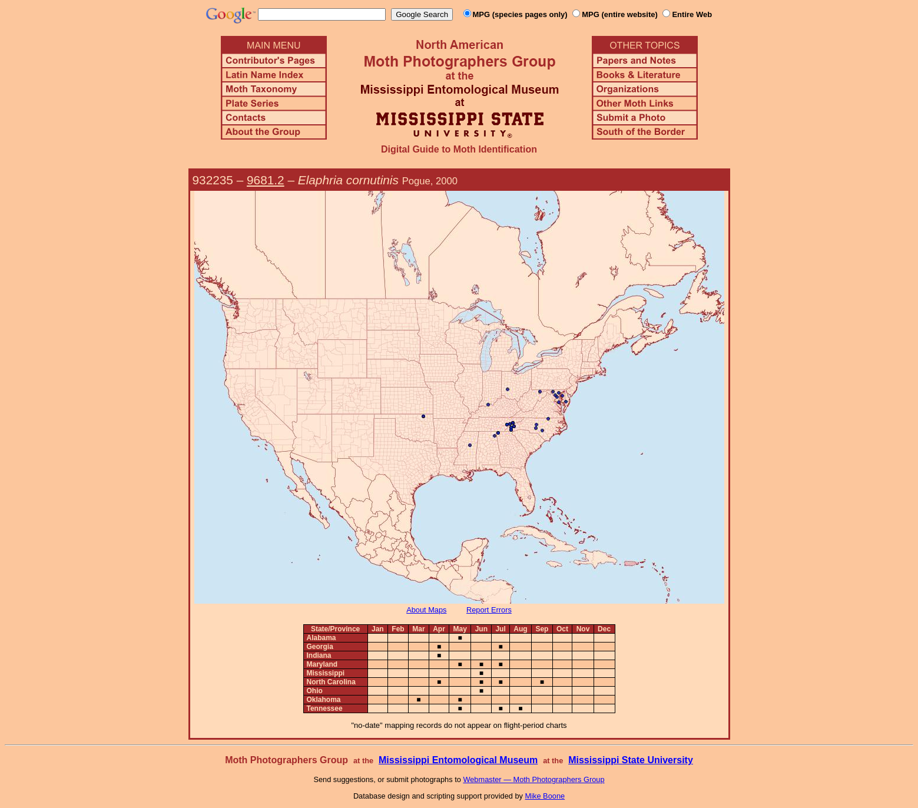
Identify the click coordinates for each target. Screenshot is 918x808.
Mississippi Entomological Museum (458, 760)
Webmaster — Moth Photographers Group (533, 779)
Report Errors (489, 609)
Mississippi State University (630, 760)
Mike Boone (545, 796)
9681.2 (265, 180)
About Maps (426, 609)
